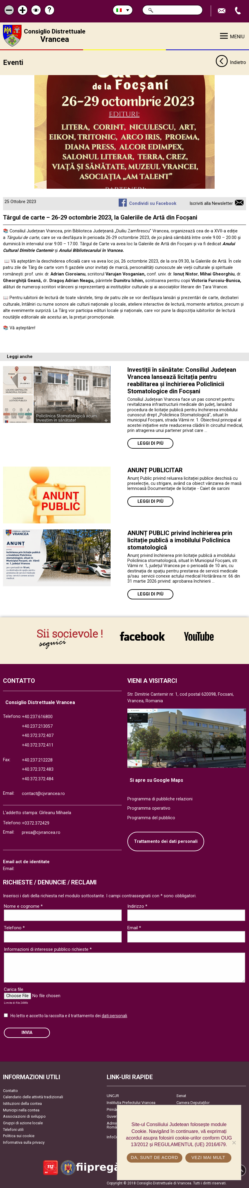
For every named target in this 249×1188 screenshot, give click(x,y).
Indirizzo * (137, 905)
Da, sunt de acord (154, 1157)
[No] (234, 1143)
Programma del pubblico (151, 817)
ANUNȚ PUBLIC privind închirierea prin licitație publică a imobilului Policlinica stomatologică (179, 539)
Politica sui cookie (18, 1135)
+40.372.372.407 (38, 735)
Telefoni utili (13, 1128)
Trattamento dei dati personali (166, 840)
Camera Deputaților (193, 1102)
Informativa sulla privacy (24, 1142)
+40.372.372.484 (38, 778)
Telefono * (14, 927)
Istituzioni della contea (22, 1103)
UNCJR (113, 1095)
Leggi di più (151, 442)
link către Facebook (142, 636)
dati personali (114, 1015)
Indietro (231, 62)
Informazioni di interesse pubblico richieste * (48, 948)
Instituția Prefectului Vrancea (131, 1102)
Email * (134, 927)
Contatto (10, 1090)
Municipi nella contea (21, 1109)
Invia (27, 1032)
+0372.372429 (35, 822)
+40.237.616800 (37, 716)
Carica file (13, 988)
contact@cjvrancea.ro (43, 793)
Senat (181, 1095)
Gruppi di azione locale (23, 1122)
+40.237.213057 (37, 725)
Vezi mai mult (208, 1157)
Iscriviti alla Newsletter (211, 202)
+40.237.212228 (37, 759)
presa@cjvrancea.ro (41, 831)
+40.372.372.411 (38, 744)
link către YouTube (199, 636)
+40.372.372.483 (38, 768)
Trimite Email (222, 11)
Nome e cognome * (23, 905)
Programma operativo (148, 807)
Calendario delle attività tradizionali (33, 1096)
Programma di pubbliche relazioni (160, 798)
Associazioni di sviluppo (24, 1116)
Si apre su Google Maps (156, 779)
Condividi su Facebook (152, 202)
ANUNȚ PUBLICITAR (155, 469)
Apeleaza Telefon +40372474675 (238, 11)
